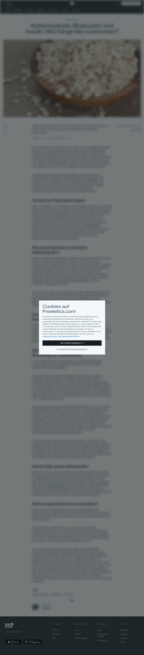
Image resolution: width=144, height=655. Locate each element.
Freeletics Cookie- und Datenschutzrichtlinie (60, 336)
